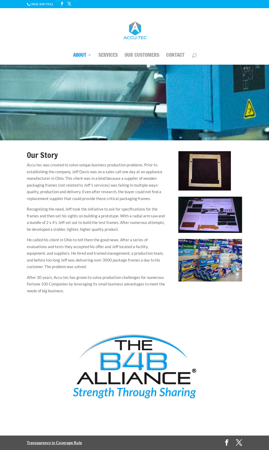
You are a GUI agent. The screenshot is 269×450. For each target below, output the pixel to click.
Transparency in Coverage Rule (54, 442)
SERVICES (108, 55)
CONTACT (175, 55)
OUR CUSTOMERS (142, 55)
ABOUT (79, 55)
